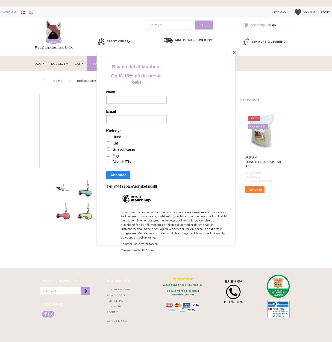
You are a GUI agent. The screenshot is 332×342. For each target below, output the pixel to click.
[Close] (234, 52)
